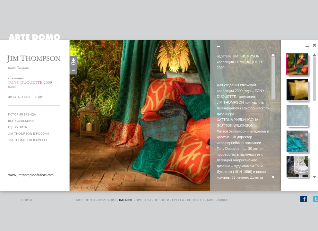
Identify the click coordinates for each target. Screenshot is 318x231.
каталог (126, 200)
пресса (178, 200)
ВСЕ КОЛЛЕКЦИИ (21, 121)
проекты (143, 200)
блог (211, 200)
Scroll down (273, 177)
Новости (161, 200)
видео (223, 200)
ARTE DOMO (85, 200)
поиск (26, 200)
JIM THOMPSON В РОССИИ (28, 133)
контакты (195, 200)
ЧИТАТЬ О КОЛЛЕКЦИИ (26, 97)
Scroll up (273, 54)
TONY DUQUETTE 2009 (30, 82)
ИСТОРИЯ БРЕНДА (22, 114)
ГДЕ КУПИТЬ (17, 127)
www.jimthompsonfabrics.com (31, 175)
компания (107, 200)
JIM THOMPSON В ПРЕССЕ (28, 140)
